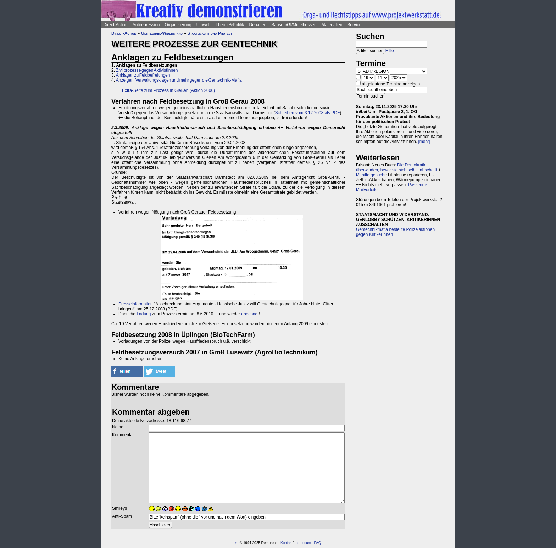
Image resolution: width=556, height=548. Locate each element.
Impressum (302, 543)
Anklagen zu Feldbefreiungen (143, 75)
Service (354, 24)
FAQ (317, 543)
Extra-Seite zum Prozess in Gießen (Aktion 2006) (168, 90)
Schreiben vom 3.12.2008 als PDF (307, 112)
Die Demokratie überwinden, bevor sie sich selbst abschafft (396, 167)
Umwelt (203, 24)
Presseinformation (135, 303)
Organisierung (178, 24)
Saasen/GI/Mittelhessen (293, 24)
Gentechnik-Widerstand (162, 33)
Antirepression (146, 24)
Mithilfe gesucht (370, 174)
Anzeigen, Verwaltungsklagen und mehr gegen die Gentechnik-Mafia (179, 80)
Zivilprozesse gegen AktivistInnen (147, 70)
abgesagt (249, 313)
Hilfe (389, 50)
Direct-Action (115, 24)
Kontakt (286, 543)
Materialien (332, 24)
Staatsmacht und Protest (209, 33)
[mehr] (424, 141)
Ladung (144, 313)
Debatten (258, 24)
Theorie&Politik (230, 24)
